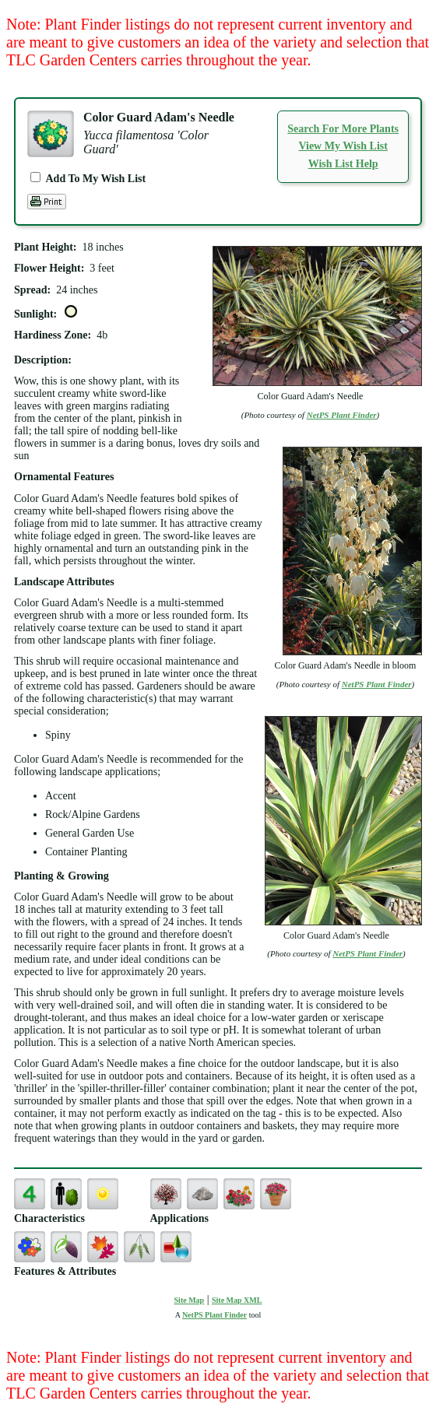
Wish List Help (343, 164)
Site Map (189, 1300)
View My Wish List (342, 146)
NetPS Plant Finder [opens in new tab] (214, 1315)
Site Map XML (237, 1300)
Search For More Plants (343, 129)
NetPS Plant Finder (342, 414)
